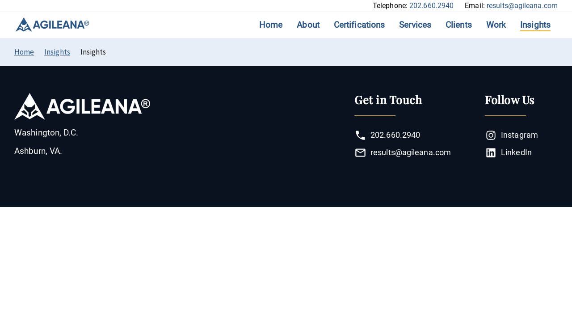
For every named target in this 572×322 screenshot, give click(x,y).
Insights (535, 25)
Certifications (359, 25)
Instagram (511, 135)
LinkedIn (508, 153)
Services (415, 25)
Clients (459, 25)
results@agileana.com (522, 5)
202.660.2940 (431, 5)
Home (270, 25)
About (308, 25)
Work (496, 25)
